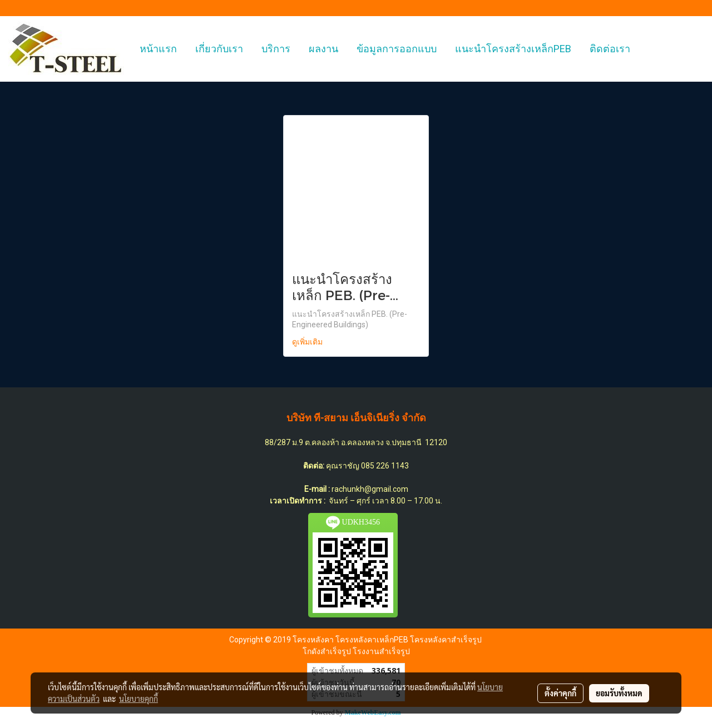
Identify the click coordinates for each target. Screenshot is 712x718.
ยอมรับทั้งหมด (619, 693)
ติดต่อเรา (610, 48)
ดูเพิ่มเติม (308, 342)
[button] (649, 48)
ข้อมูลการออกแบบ (397, 48)
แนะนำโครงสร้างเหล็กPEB (513, 48)
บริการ (275, 48)
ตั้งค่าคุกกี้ (560, 693)
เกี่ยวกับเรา (219, 48)
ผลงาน (323, 48)
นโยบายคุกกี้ (138, 699)
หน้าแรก (158, 48)
